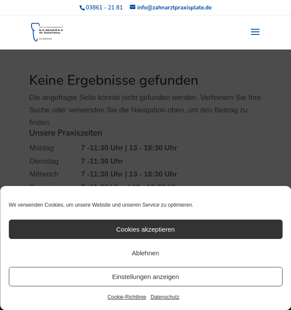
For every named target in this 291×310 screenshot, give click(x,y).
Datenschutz (164, 297)
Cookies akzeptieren (145, 229)
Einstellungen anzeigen (145, 276)
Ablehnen (145, 253)
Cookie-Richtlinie (126, 297)
